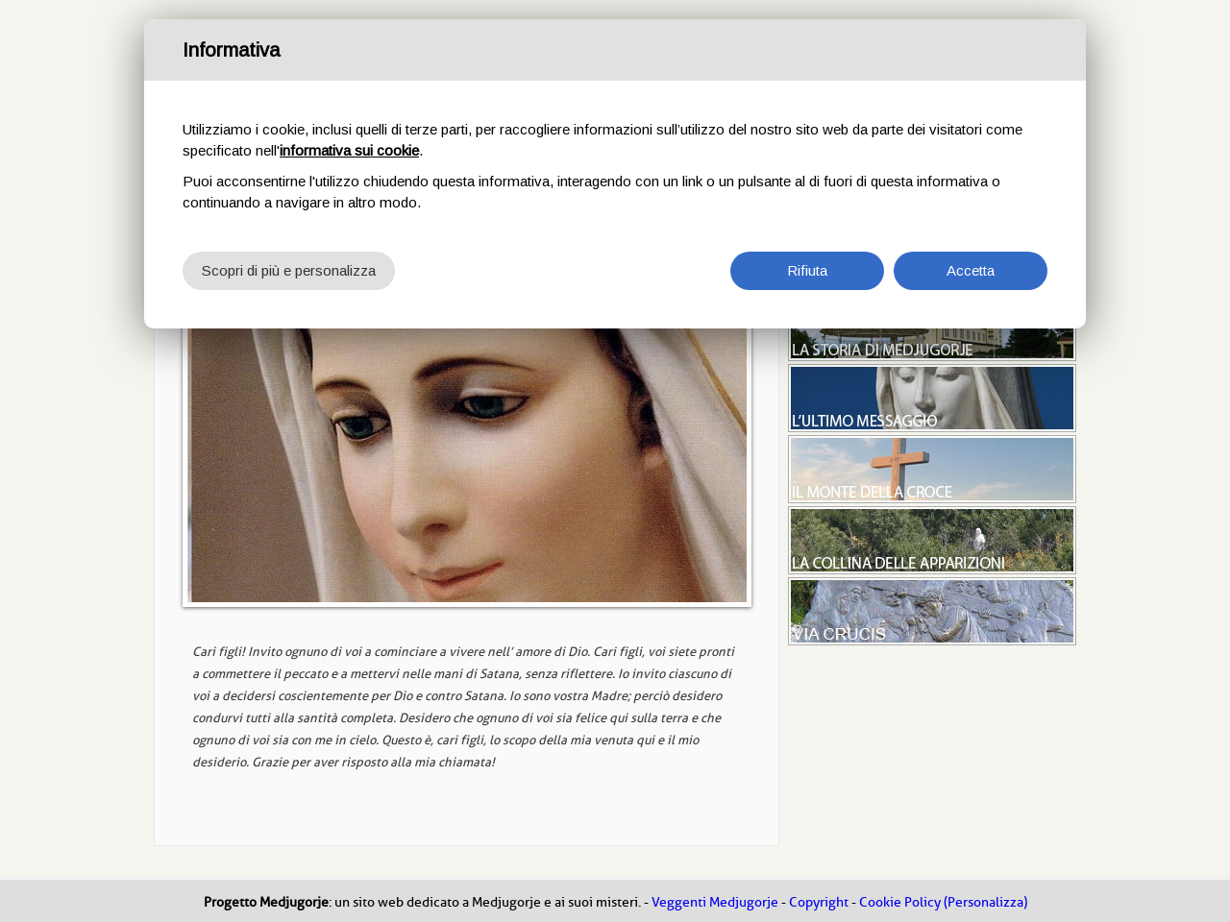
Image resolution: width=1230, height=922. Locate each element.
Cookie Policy (900, 902)
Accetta (971, 270)
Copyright (819, 902)
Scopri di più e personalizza (289, 270)
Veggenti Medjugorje (715, 902)
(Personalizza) (985, 902)
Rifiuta (807, 270)
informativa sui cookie (349, 150)
